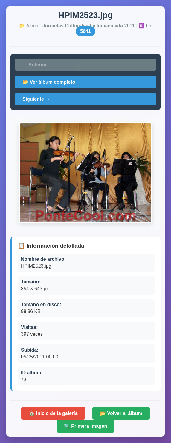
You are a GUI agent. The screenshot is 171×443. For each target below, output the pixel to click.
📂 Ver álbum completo (48, 82)
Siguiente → (36, 99)
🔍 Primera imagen (85, 426)
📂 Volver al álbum (121, 413)
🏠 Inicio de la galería (53, 413)
